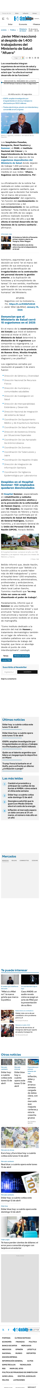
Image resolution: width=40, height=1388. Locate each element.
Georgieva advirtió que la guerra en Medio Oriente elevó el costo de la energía (21, 804)
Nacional (6, 1353)
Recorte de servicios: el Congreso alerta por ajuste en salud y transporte (26, 1029)
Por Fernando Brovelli (21, 1035)
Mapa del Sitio (16, 1368)
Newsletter (33, 1330)
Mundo (18, 1353)
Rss (3, 1368)
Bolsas (14, 860)
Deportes (31, 1353)
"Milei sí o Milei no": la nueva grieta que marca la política (9, 995)
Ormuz (35, 13)
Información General (12, 1361)
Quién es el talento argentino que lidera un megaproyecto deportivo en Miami (19, 755)
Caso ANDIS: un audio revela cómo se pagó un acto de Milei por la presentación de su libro (29, 998)
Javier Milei (6, 660)
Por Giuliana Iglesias (32, 1122)
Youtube (25, 1330)
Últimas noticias (23, 1338)
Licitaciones (19, 1380)
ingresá (36, 18)
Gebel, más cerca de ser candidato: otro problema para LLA (25, 1015)
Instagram (14, 1330)
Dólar (17, 13)
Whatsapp (31, 1330)
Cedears (35, 860)
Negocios (6, 1349)
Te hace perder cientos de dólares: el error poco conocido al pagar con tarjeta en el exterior (19, 1245)
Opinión (19, 1349)
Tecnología (25, 1365)
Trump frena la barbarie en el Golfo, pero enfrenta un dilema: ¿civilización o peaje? (18, 766)
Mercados (26, 1346)
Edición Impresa (9, 1357)
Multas (5, 1380)
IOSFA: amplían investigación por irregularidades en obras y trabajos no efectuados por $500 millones (17, 100)
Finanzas (20, 1342)
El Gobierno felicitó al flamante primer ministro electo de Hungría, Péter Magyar (25, 239)
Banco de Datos (9, 1346)
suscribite (30, 18)
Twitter (3, 1330)
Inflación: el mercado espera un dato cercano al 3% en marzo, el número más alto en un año (22, 814)
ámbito (4, 30)
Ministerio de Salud (23, 30)
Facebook (8, 1330)
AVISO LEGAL (7, 1376)
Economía (23, 24)
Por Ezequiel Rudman (21, 1020)
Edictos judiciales (27, 1376)
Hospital (8, 494)
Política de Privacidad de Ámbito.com (19, 1372)
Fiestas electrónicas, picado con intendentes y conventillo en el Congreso (20, 108)
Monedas (5, 860)
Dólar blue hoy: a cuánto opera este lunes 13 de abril (17, 734)
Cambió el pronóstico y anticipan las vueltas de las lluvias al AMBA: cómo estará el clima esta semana (22, 787)
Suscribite (27, 672)
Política (13, 30)
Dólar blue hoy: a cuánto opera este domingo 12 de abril (19, 1210)
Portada (6, 1338)
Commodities (24, 860)
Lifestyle (31, 1349)
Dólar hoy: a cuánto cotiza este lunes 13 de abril (17, 725)
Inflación (25, 13)
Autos (30, 1361)
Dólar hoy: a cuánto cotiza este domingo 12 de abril (21, 796)
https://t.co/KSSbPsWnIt (22, 304)
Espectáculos (8, 1365)
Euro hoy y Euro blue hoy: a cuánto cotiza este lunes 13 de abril (18, 1154)
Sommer (5, 148)
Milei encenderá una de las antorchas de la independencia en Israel (25, 247)
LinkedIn (19, 1330)
